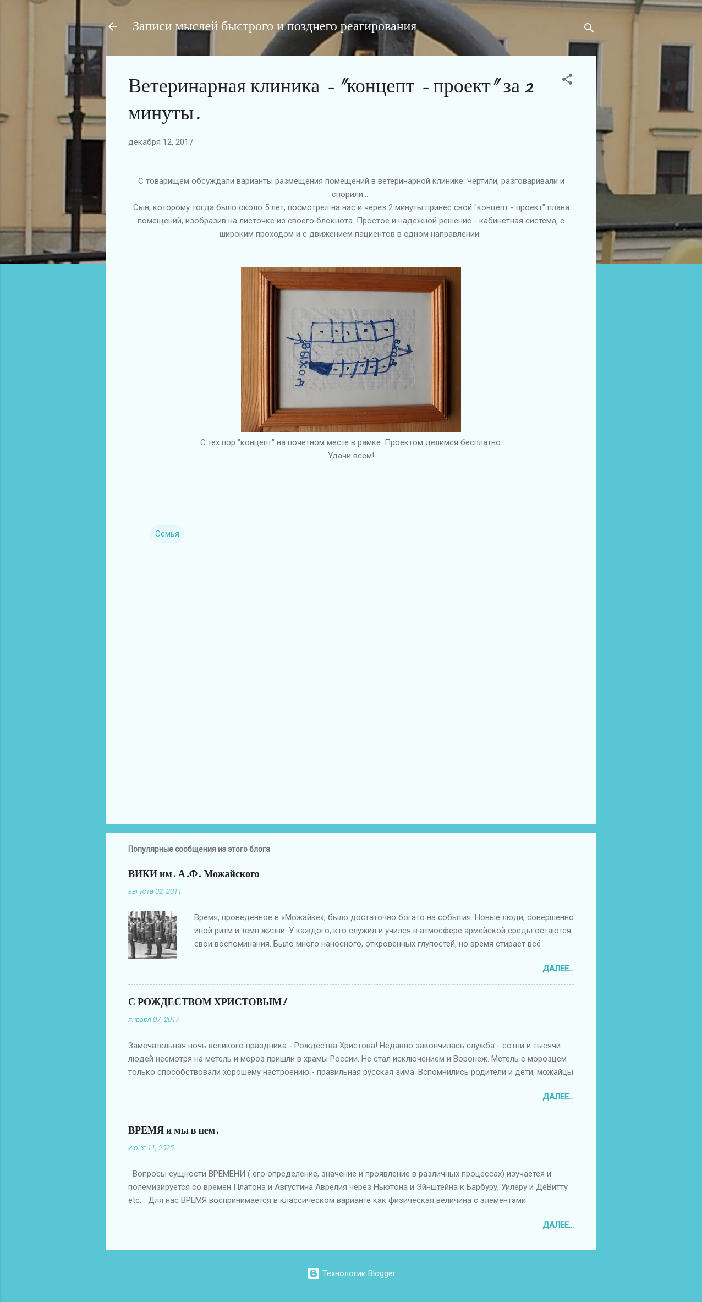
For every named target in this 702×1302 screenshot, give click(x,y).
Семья (167, 534)
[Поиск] (589, 30)
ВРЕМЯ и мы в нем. (173, 1130)
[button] (567, 81)
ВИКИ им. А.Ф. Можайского (194, 874)
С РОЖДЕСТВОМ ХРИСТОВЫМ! (207, 1002)
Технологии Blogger (351, 1273)
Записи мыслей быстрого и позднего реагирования (274, 26)
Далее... (558, 968)
